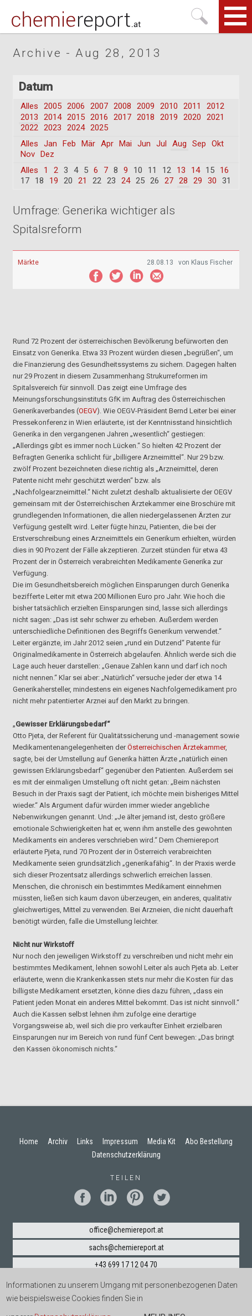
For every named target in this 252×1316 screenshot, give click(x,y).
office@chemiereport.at (126, 1229)
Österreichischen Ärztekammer (176, 747)
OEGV (88, 411)
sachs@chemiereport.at (126, 1247)
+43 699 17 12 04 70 (126, 1264)
